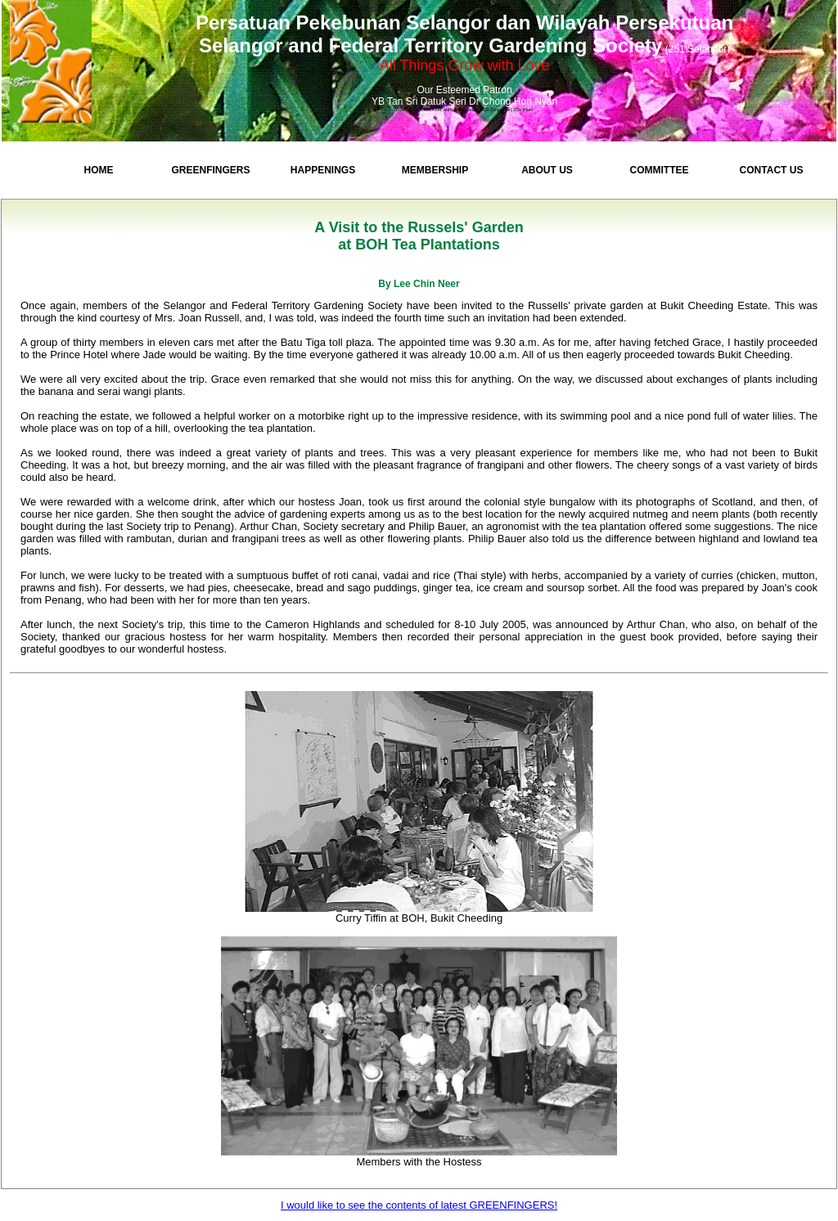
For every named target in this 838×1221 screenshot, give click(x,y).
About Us (547, 170)
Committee (659, 170)
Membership (435, 170)
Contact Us (772, 170)
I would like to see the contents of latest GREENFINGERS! (419, 1205)
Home (99, 170)
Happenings (323, 170)
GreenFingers (210, 170)
